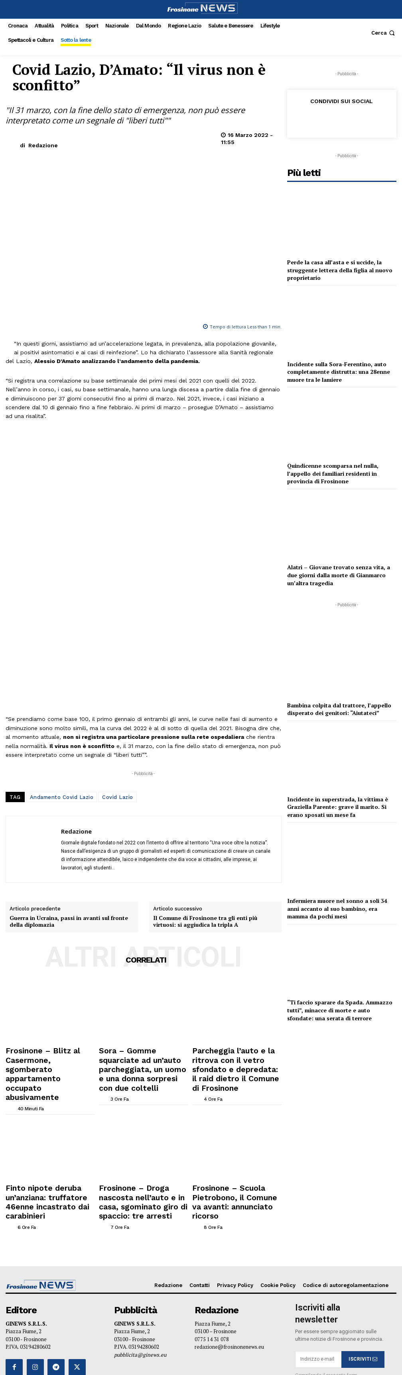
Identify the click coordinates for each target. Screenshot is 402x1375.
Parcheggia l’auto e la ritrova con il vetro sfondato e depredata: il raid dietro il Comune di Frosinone (235, 947)
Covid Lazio (117, 686)
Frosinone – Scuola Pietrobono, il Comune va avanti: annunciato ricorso (235, 1050)
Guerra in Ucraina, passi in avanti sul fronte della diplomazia (69, 810)
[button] (383, 33)
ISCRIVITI (363, 1198)
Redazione (43, 145)
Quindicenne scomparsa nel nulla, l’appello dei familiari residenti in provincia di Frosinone (332, 473)
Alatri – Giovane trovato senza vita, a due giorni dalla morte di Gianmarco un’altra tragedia (338, 574)
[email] (318, 1198)
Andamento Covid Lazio (62, 686)
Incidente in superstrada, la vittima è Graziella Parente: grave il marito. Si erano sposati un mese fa (337, 806)
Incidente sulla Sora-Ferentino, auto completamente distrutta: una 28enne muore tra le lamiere (338, 371)
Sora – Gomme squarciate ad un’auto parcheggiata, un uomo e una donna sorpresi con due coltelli (141, 947)
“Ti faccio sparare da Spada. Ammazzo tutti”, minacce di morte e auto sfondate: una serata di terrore (339, 1009)
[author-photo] (11, 959)
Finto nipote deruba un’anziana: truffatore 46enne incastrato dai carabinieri (48, 1050)
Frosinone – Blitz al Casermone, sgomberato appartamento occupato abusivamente (47, 944)
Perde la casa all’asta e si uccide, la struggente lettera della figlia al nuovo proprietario (339, 269)
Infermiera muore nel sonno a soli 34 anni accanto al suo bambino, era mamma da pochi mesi (337, 908)
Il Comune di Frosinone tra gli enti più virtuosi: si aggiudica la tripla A (205, 810)
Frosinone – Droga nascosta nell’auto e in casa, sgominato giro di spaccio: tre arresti (137, 1050)
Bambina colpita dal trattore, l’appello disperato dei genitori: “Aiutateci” (339, 709)
